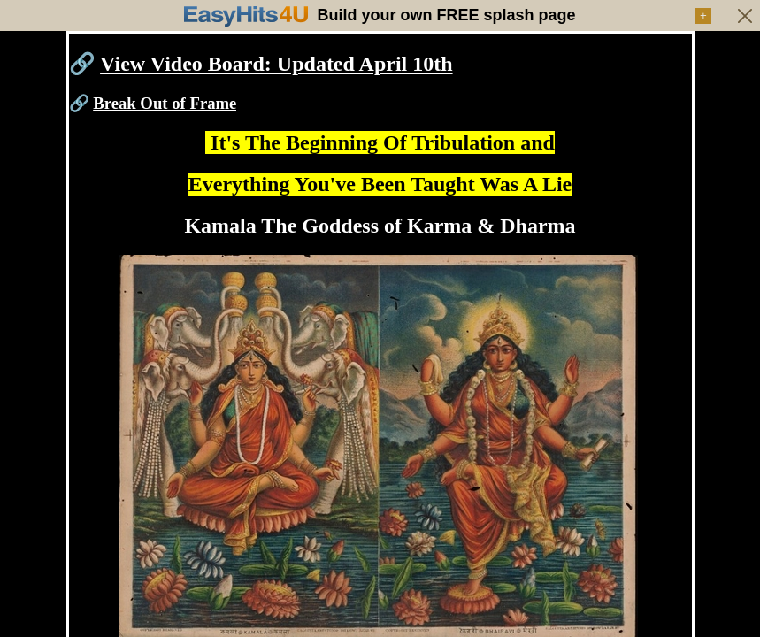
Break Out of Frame (164, 103)
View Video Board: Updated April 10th (276, 63)
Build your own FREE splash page (446, 15)
